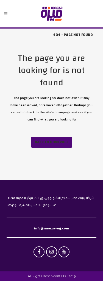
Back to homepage (51, 142)
